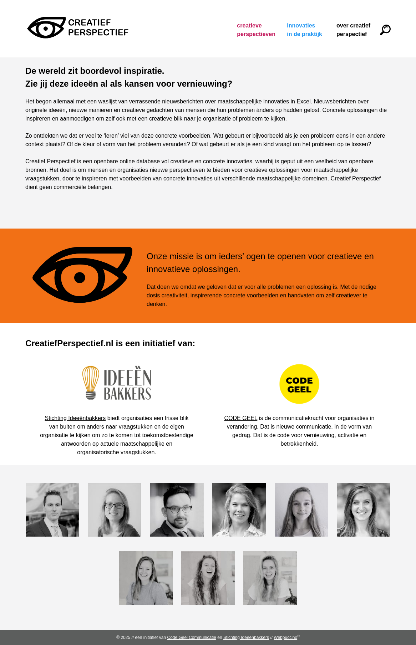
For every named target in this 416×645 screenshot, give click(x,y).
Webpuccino (286, 637)
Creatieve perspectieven (255, 29)
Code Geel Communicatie (191, 637)
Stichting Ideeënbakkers (75, 418)
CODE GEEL (241, 418)
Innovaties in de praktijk (304, 29)
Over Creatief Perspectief (353, 29)
